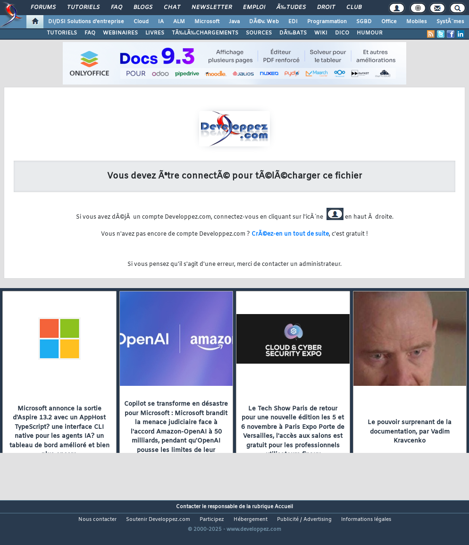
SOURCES (259, 33)
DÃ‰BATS (293, 33)
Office (389, 21)
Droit (326, 7)
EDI (293, 21)
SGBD (364, 21)
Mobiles (416, 21)
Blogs (143, 7)
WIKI (320, 33)
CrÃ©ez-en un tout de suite (290, 234)
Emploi (254, 7)
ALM (179, 21)
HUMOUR (370, 33)
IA (161, 21)
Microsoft (206, 21)
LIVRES (154, 33)
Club (353, 7)
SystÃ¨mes (450, 21)
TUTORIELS (62, 33)
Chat (172, 7)
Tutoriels (83, 7)
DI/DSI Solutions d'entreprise (86, 21)
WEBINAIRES (120, 33)
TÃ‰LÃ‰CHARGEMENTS (205, 33)
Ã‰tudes (291, 7)
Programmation (327, 21)
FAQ (116, 7)
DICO (342, 33)
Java (234, 21)
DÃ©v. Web (264, 21)
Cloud (141, 21)
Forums (43, 7)
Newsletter (212, 7)
